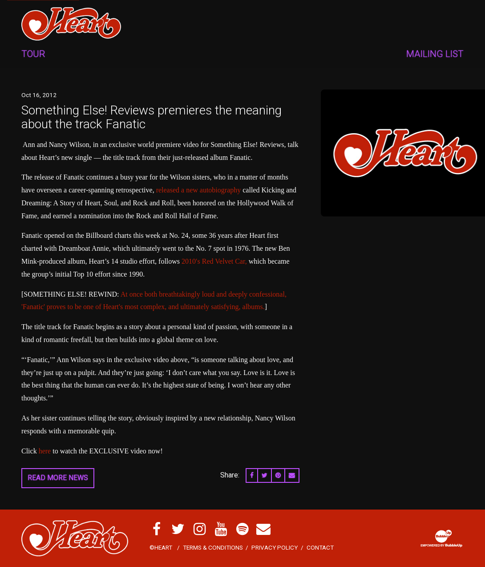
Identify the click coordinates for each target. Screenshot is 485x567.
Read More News (58, 477)
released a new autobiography (198, 190)
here (45, 451)
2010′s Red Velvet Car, (214, 261)
